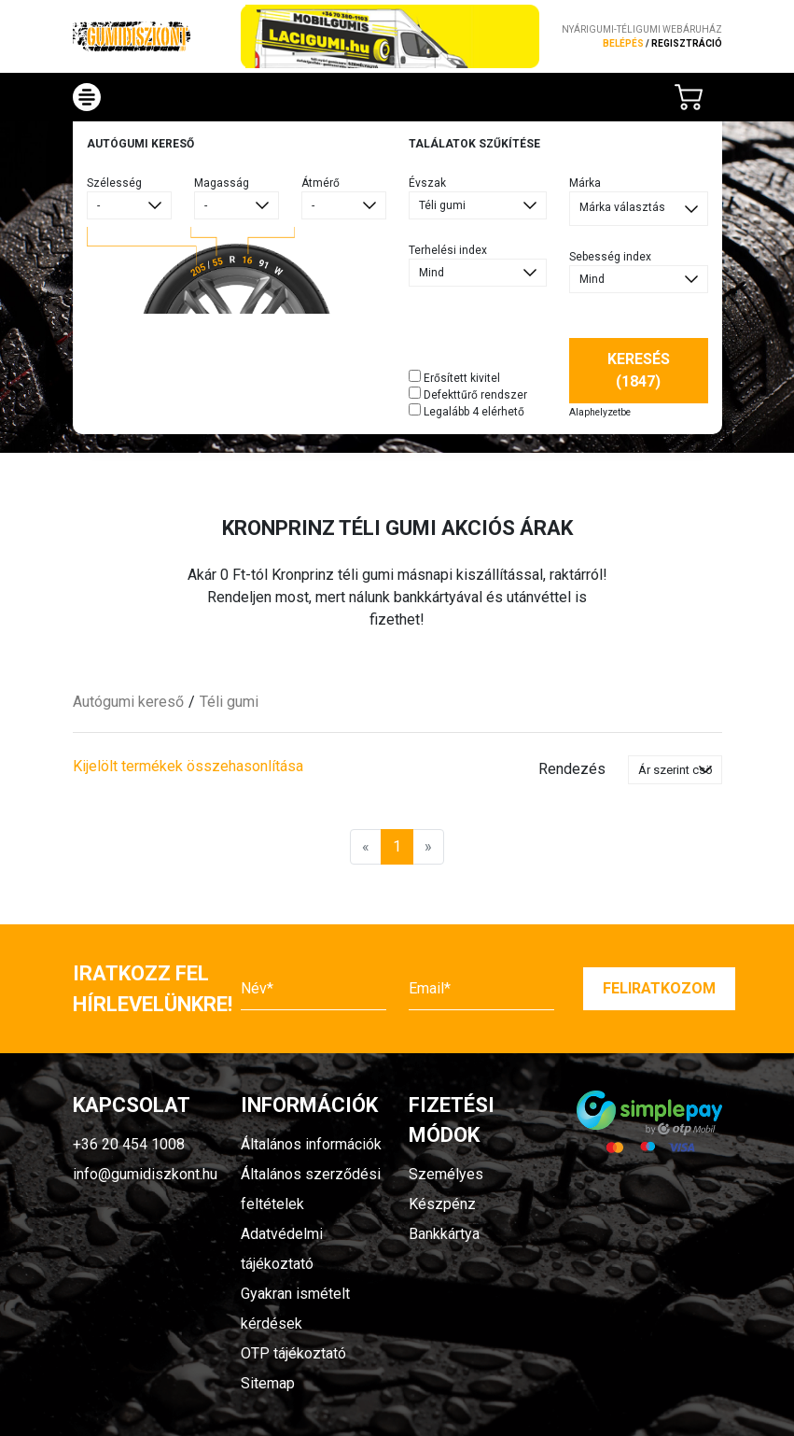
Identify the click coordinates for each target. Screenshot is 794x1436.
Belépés (623, 43)
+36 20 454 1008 (129, 1144)
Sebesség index (610, 256)
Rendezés (572, 769)
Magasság (221, 183)
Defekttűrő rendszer (468, 394)
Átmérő (320, 183)
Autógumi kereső (128, 702)
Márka (585, 183)
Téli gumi (229, 702)
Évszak (427, 183)
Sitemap (268, 1383)
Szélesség (114, 183)
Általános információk (311, 1144)
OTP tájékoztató (293, 1353)
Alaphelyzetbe (600, 412)
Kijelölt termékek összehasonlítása (188, 766)
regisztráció (686, 43)
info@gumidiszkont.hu (145, 1174)
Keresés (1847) (638, 370)
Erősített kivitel (454, 377)
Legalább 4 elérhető (466, 410)
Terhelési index (448, 250)
